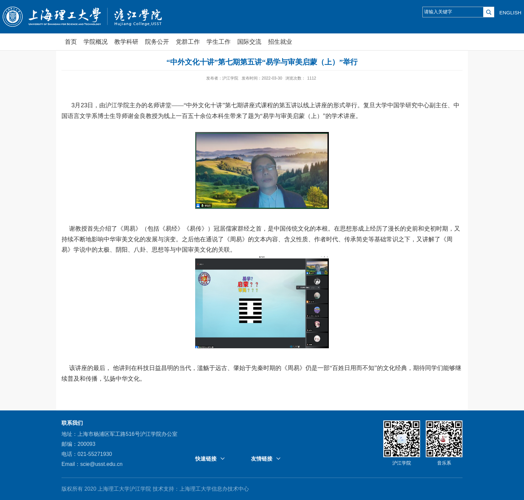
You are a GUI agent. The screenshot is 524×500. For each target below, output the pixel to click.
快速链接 (206, 459)
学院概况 (96, 41)
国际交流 (249, 41)
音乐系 (444, 463)
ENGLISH (510, 12)
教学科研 (126, 41)
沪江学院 (401, 463)
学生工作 (219, 41)
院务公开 (157, 41)
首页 (71, 41)
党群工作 (188, 41)
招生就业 (280, 41)
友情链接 (261, 459)
